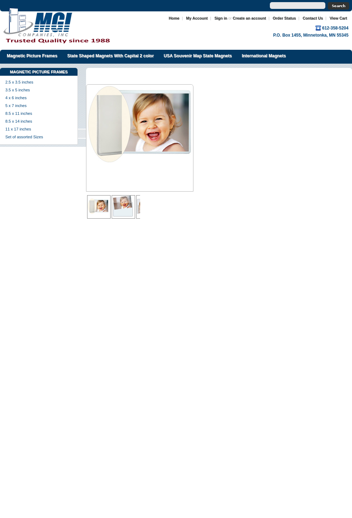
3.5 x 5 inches (17, 90)
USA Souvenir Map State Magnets (198, 55)
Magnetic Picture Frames (32, 55)
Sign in (220, 18)
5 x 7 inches (16, 105)
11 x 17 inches (18, 129)
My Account (197, 18)
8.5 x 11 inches (18, 113)
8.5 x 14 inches (18, 121)
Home (174, 18)
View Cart (338, 18)
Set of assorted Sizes (24, 137)
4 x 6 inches (16, 98)
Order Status (284, 18)
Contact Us (313, 18)
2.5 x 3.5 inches (19, 82)
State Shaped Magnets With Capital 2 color (110, 55)
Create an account (249, 18)
